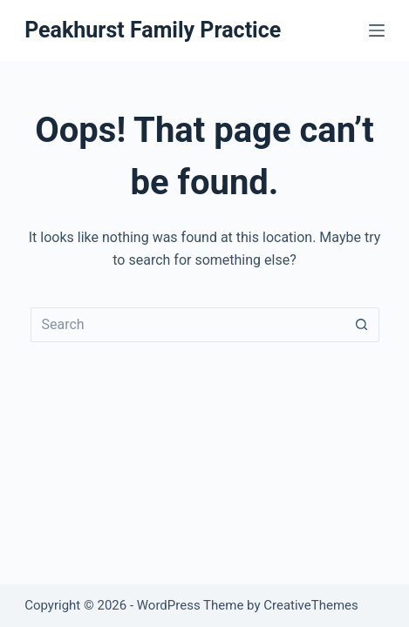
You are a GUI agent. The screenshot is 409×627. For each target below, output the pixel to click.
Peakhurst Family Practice (152, 30)
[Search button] (361, 324)
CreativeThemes (310, 605)
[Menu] (377, 30)
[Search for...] (187, 324)
